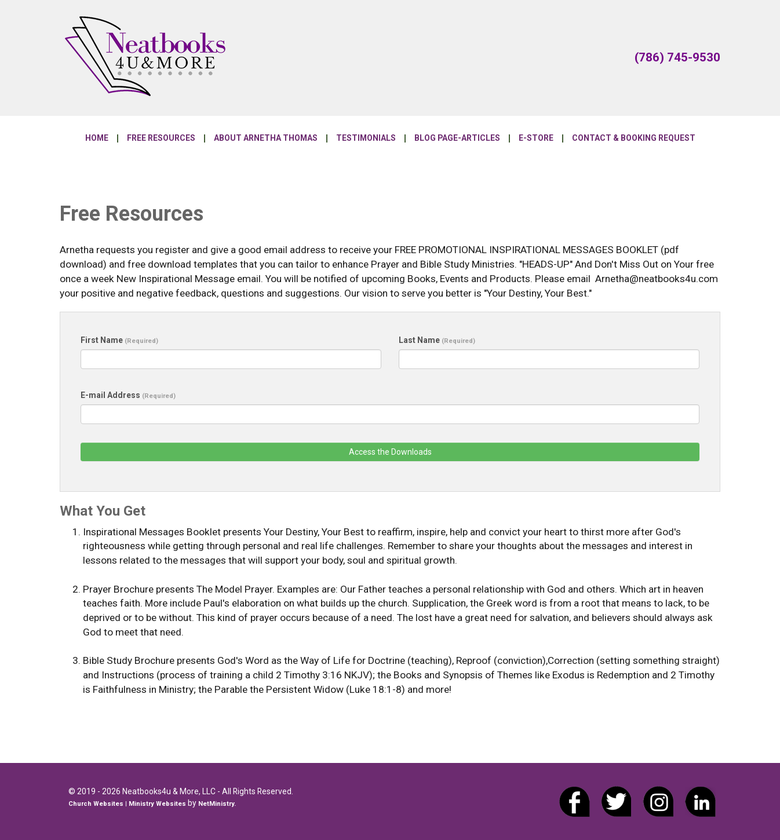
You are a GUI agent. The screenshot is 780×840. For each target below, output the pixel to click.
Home (96, 138)
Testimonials (366, 138)
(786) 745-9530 (677, 57)
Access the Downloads (390, 451)
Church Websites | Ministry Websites (128, 804)
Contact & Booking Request (633, 138)
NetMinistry (216, 804)
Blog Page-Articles (457, 138)
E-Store (536, 138)
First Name (119, 340)
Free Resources (161, 138)
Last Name (437, 340)
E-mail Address (128, 395)
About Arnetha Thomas (266, 138)
